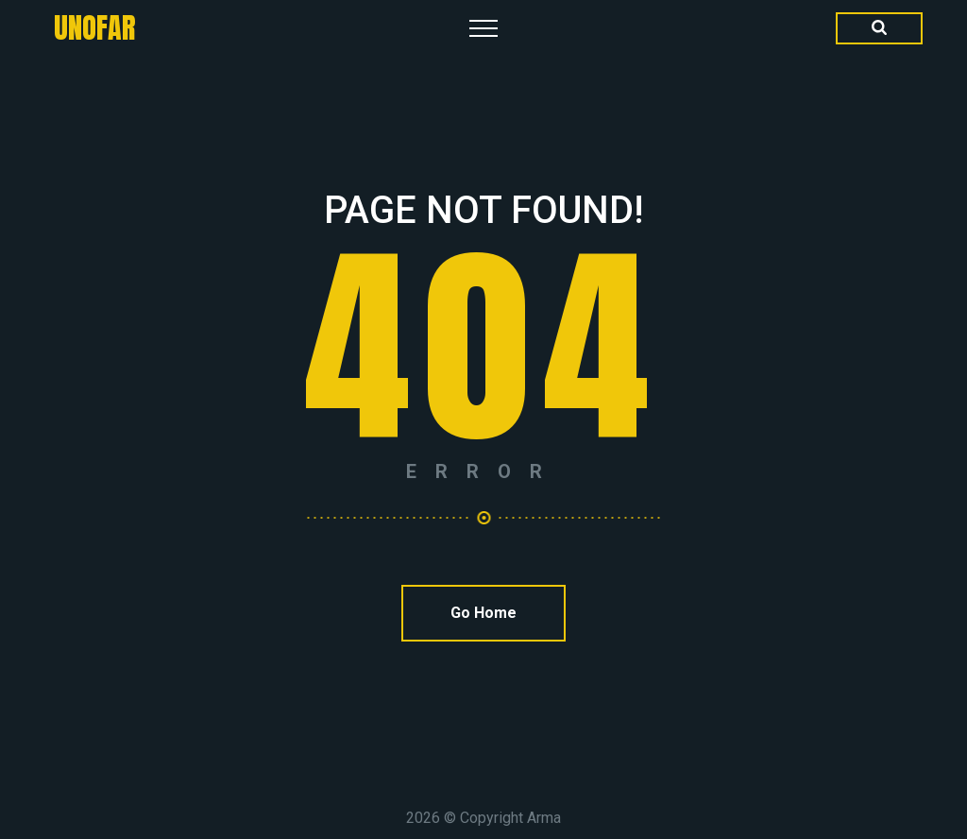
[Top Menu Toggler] (483, 28)
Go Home (483, 613)
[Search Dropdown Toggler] (879, 28)
